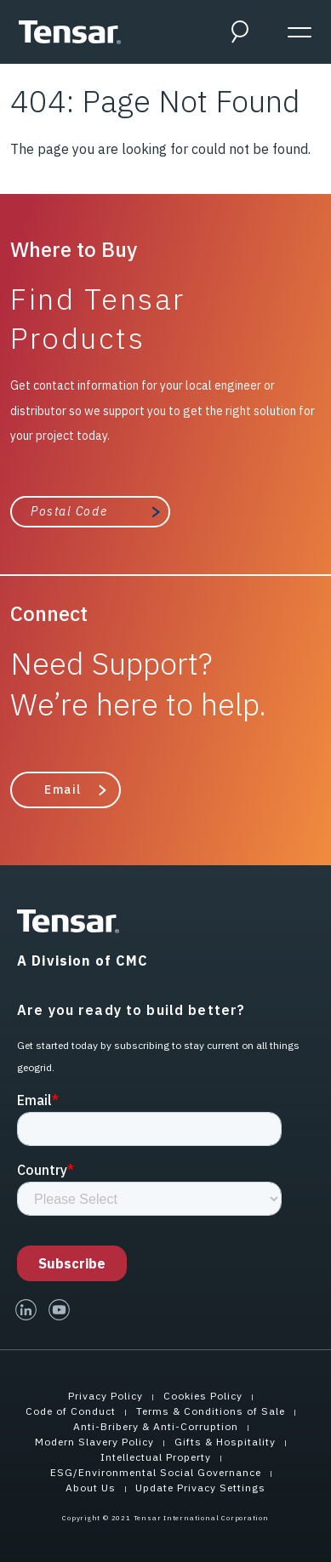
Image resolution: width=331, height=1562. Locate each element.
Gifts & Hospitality (225, 1441)
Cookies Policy (203, 1395)
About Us (91, 1487)
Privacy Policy (105, 1395)
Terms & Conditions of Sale (210, 1411)
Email (63, 789)
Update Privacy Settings (200, 1487)
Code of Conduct (71, 1411)
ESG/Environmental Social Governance (155, 1472)
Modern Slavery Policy (94, 1441)
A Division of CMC (82, 960)
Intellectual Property (155, 1457)
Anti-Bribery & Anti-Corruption (155, 1426)
